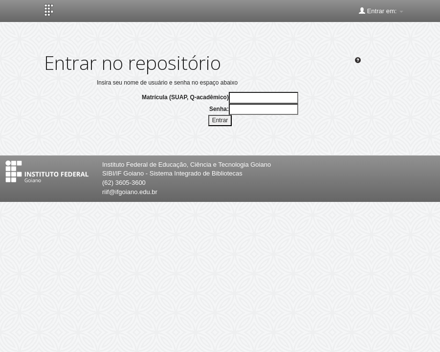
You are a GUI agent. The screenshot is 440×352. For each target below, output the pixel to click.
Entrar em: (381, 11)
